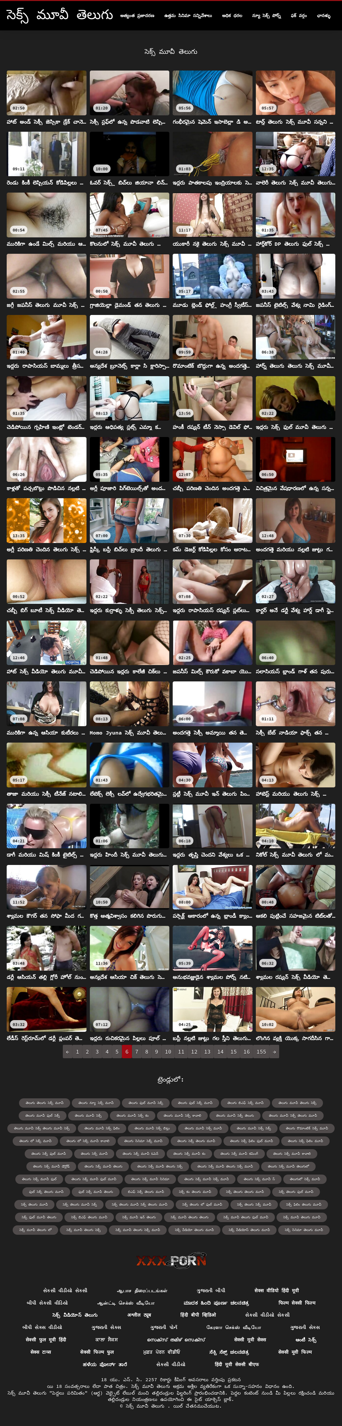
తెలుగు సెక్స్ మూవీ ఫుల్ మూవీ (93, 1179)
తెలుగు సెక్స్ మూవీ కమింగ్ (239, 1153)
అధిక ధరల (232, 15)
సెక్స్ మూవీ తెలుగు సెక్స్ (83, 1230)
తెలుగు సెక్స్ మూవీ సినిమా (150, 1179)
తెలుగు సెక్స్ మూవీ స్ (259, 1179)
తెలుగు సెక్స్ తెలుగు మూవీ (196, 1141)
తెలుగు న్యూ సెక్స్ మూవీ (96, 1103)
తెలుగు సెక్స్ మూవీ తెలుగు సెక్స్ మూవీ (225, 1166)
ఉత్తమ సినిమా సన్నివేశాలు (188, 15)
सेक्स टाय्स (40, 1352)
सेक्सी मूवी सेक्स (250, 1340)
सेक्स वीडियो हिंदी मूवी (276, 1291)
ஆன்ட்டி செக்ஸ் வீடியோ (125, 1303)
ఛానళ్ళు (323, 15)
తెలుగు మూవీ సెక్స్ (88, 1115)
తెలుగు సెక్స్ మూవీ (94, 1153)
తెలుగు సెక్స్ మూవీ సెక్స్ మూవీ (206, 1179)
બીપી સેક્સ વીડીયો (42, 1327)
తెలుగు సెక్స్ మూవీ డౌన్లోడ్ (51, 1166)
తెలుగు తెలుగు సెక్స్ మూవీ (44, 1103)
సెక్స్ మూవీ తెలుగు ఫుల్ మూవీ (245, 1217)
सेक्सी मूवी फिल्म (295, 1352)
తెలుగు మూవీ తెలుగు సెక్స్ (297, 1103)
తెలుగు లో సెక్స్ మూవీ (35, 1141)
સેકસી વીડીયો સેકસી (65, 1291)
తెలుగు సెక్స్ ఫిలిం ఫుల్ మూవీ (251, 1141)
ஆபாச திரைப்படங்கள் (142, 1291)
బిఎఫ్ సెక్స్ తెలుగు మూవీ (146, 1192)
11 (181, 1051)
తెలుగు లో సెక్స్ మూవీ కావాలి (87, 1141)
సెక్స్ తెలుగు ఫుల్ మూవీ (296, 1192)
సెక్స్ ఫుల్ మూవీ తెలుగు (39, 1217)
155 (261, 1051)
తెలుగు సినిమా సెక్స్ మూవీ (143, 1141)
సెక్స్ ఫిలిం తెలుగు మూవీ (303, 1204)
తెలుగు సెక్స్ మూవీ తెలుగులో (288, 1166)
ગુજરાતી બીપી (211, 1291)
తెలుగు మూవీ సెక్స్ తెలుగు (235, 1115)
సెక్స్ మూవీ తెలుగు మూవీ (301, 1217)
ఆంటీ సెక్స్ (306, 1340)
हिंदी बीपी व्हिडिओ (198, 1315)
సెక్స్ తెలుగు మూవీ (34, 1204)
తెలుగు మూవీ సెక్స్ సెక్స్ (254, 1128)
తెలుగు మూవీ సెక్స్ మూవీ (203, 1128)
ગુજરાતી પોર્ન (163, 1327)
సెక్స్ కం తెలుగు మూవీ (195, 1192)
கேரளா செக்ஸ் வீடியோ (233, 1327)
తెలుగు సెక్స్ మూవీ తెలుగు (103, 1166)
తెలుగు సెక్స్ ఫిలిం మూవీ (305, 1141)
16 (246, 1051)
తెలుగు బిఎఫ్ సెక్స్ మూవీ (245, 1103)
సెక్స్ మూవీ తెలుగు (147, 1406)
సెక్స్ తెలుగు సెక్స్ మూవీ (254, 1204)
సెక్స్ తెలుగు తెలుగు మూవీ (245, 1192)
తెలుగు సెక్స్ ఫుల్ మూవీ (48, 1153)
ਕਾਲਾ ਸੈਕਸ (107, 1340)
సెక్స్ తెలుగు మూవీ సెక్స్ (80, 1204)
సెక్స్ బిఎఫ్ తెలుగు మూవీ (89, 1217)
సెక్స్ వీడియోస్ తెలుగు (75, 1315)
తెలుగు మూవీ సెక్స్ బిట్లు (152, 1128)
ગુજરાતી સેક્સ (106, 1327)
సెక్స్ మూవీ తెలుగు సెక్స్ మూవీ (138, 1230)
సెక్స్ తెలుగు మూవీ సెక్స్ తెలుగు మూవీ (139, 1204)
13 (207, 1051)
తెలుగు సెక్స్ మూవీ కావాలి (292, 1153)
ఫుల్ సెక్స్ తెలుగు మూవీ (46, 1192)
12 (194, 1051)
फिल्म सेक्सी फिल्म (297, 1303)
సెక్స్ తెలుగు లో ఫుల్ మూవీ (202, 1204)
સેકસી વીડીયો (170, 1364)
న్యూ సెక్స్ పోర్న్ (266, 15)
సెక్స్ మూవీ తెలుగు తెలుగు (189, 1217)
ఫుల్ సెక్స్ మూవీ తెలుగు (95, 1192)
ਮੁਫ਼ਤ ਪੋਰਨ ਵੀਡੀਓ (161, 1352)
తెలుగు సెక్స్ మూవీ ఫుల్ (39, 1179)
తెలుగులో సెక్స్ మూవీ (305, 1179)
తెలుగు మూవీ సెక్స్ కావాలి (182, 1115)
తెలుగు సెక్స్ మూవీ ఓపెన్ (140, 1153)
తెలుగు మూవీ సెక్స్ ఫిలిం (102, 1128)
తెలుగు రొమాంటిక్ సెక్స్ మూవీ (307, 1128)
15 (233, 1051)
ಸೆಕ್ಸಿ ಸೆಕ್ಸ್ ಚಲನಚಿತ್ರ (229, 1352)
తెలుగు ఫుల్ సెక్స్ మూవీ (195, 1103)
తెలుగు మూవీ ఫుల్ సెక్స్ (42, 1115)
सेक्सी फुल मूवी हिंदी (46, 1340)
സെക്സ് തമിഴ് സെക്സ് (176, 1340)
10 (168, 1051)
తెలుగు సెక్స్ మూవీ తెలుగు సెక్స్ (159, 1166)
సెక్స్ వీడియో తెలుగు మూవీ (194, 1230)
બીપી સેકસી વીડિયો (47, 1303)
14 (220, 1051)
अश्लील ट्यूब (139, 1315)
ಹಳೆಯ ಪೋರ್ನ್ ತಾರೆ (105, 1364)
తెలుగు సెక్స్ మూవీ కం (189, 1153)
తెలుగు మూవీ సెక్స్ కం (133, 1115)
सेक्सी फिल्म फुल (97, 1352)
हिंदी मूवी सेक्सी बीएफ (237, 1364)
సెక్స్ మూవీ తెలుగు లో (35, 1230)
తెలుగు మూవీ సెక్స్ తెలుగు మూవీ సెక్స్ (41, 1128)
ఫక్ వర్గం (299, 15)
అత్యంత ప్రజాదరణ (137, 15)
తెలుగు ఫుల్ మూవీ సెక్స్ (146, 1103)
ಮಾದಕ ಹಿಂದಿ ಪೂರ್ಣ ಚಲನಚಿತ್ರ (216, 1303)
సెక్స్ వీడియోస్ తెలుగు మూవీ (249, 1230)
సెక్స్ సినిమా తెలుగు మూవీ (304, 1230)
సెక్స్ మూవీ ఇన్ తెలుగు (139, 1217)
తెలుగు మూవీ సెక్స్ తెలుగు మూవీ (293, 1115)
